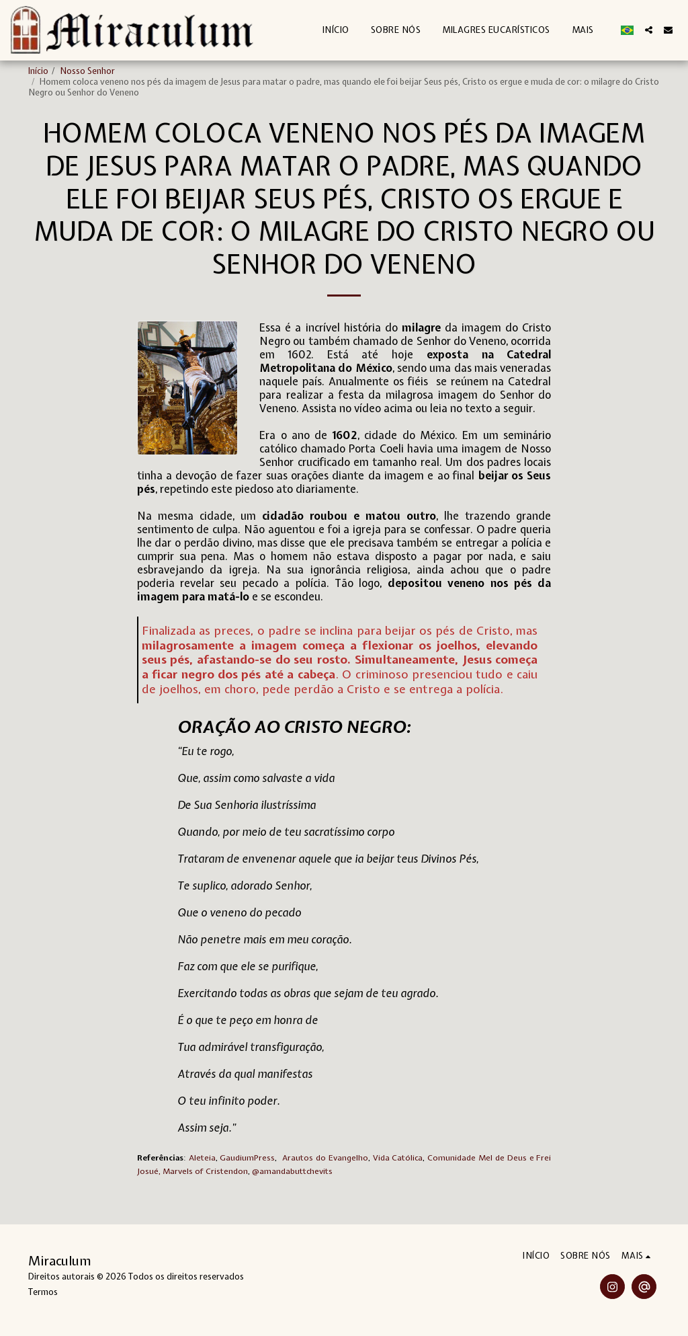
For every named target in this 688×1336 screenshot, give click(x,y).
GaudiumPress (247, 1157)
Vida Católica (398, 1157)
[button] (649, 30)
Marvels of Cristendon (205, 1171)
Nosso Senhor (87, 71)
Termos (43, 1292)
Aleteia (202, 1157)
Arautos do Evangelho (325, 1157)
